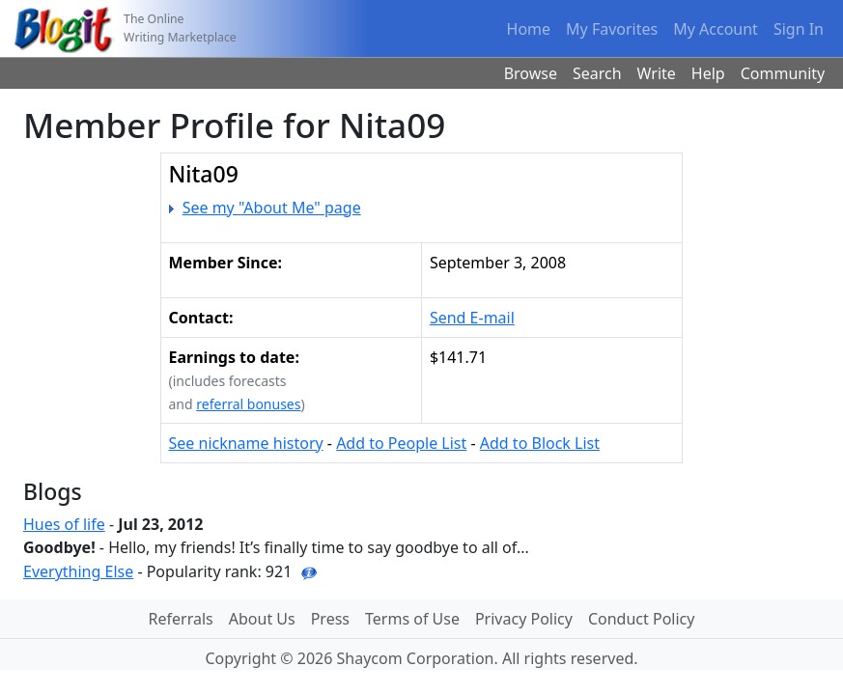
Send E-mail (472, 317)
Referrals (181, 618)
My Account (715, 29)
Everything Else (78, 571)
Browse (530, 73)
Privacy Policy (524, 618)
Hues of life (64, 524)
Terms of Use (412, 618)
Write (656, 73)
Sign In (798, 29)
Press (330, 618)
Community (783, 73)
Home (529, 29)
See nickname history (246, 443)
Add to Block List (540, 443)
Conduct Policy (641, 618)
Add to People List (401, 443)
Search (597, 73)
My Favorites (612, 29)
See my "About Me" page (272, 207)
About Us (262, 618)
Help (708, 73)
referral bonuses (248, 404)
